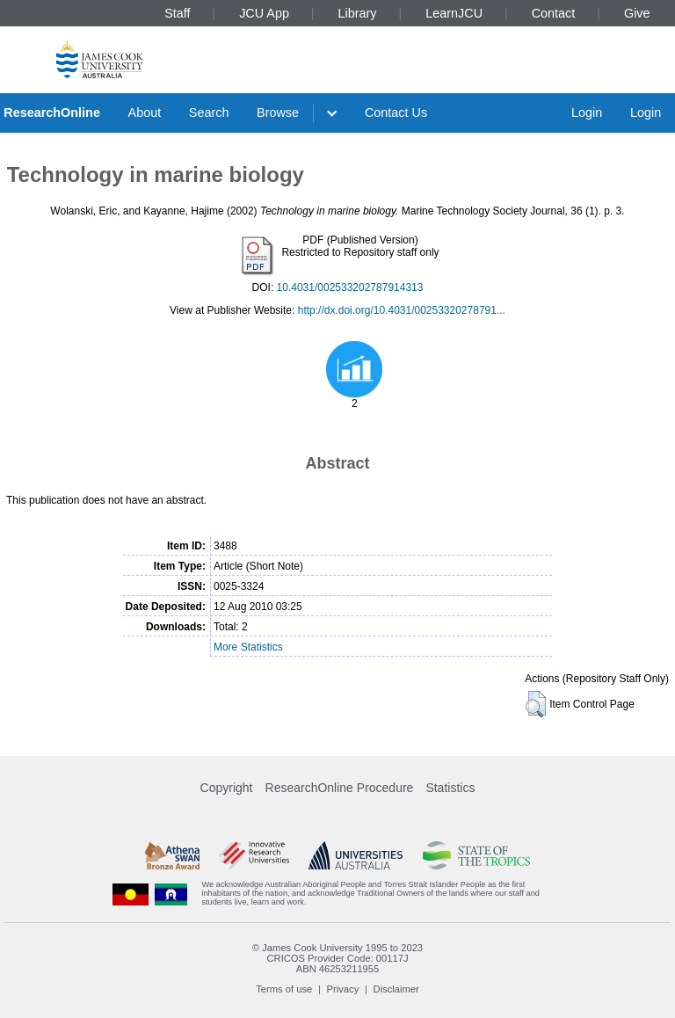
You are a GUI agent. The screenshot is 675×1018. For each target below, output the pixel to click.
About (145, 112)
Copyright (226, 788)
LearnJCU (454, 13)
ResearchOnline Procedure (339, 788)
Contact (554, 13)
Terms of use (284, 989)
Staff (177, 13)
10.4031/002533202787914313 (350, 287)
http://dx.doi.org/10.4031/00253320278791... (401, 310)
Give (637, 13)
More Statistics (248, 647)
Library (357, 13)
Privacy (343, 989)
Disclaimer (396, 989)
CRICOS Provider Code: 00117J (337, 958)
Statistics (450, 788)
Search (209, 112)
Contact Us (396, 112)
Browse (278, 112)
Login (586, 112)
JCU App (264, 13)
